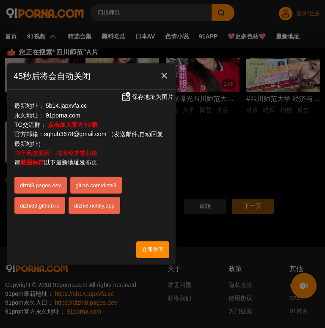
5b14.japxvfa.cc (66, 72)
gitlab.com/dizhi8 (96, 152)
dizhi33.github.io (40, 172)
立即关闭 (153, 216)
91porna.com (63, 82)
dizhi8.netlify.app (94, 172)
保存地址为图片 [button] (147, 63)
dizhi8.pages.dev (40, 152)
